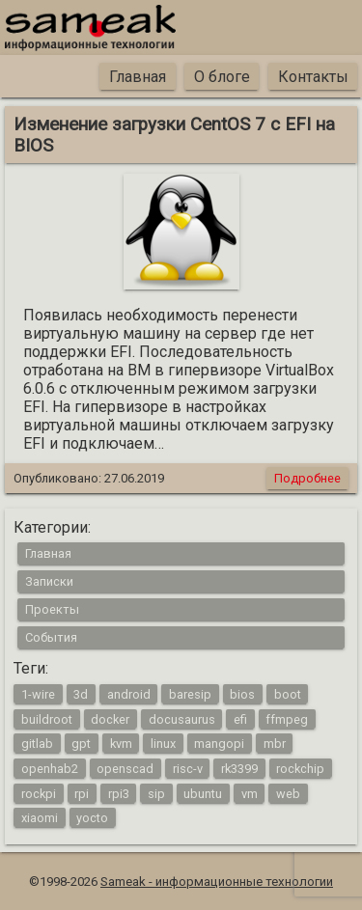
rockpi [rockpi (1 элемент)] (38, 793)
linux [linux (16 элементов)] (163, 743)
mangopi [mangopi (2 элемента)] (219, 743)
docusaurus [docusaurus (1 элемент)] (182, 718)
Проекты (52, 609)
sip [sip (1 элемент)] (156, 793)
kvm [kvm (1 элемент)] (121, 743)
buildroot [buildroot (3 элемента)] (46, 718)
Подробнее (307, 478)
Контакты (313, 77)
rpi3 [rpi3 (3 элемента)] (118, 793)
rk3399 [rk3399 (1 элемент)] (239, 767)
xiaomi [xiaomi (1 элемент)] (39, 818)
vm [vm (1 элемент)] (249, 793)
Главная (137, 77)
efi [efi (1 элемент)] (240, 718)
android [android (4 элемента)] (129, 694)
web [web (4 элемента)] (288, 793)
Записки (49, 581)
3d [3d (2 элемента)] (80, 694)
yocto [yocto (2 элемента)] (92, 818)
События (51, 637)
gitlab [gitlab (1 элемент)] (37, 743)
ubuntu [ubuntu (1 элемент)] (202, 793)
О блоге (222, 77)
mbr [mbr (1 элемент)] (275, 743)
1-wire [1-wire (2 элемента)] (38, 694)
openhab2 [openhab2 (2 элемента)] (49, 767)
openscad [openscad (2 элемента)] (125, 767)
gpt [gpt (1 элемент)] (81, 743)
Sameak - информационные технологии (216, 881)
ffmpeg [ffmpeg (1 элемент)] (286, 718)
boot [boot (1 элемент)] (287, 694)
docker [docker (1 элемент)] (110, 718)
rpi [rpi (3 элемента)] (81, 793)
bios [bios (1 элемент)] (242, 694)
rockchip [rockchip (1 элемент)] (300, 767)
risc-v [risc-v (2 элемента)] (188, 767)
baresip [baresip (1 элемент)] (190, 694)
